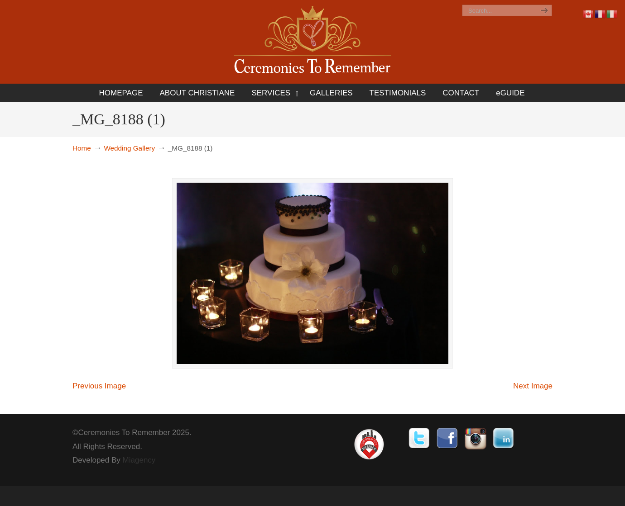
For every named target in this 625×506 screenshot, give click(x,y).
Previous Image (99, 386)
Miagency (139, 460)
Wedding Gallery (129, 148)
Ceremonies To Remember (312, 41)
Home (81, 148)
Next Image (533, 386)
